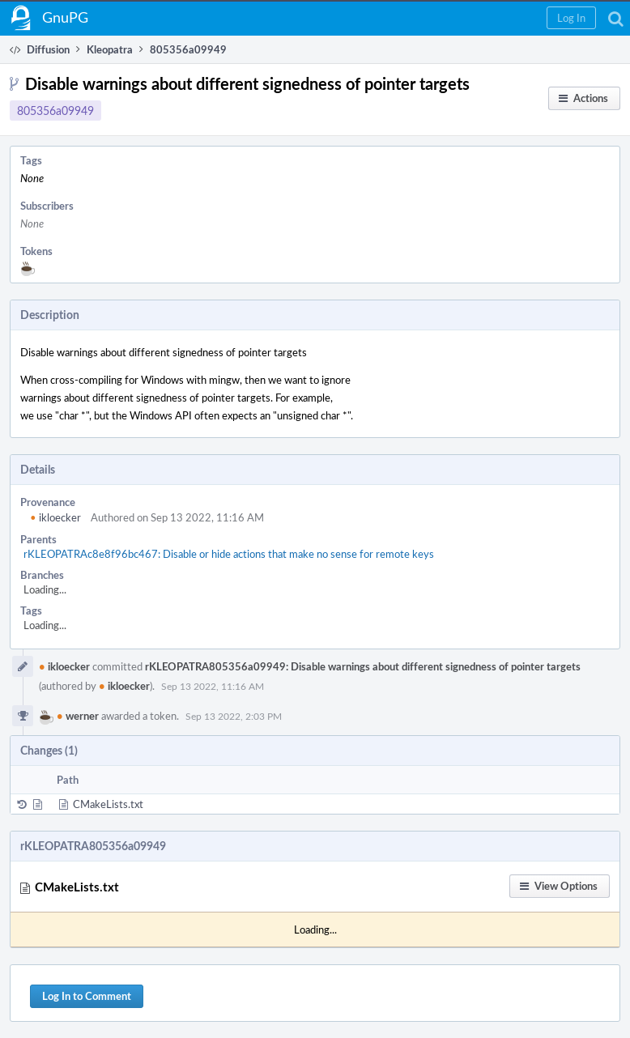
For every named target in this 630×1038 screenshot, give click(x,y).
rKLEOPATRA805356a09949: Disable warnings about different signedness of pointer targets (363, 666)
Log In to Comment (86, 996)
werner (78, 715)
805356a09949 (55, 110)
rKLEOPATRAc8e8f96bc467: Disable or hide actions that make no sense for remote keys (228, 554)
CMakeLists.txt (108, 804)
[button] (571, 17)
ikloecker (55, 517)
